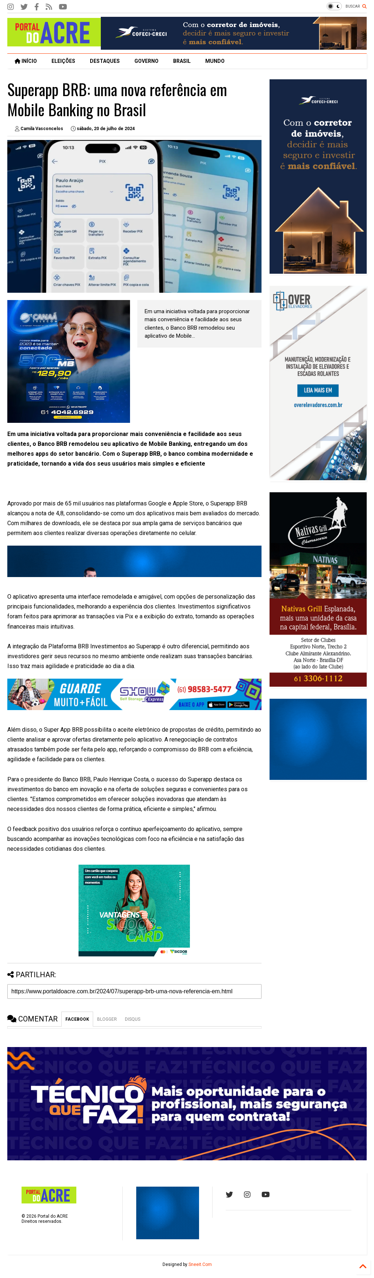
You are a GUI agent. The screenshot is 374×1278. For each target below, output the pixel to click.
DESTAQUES (105, 61)
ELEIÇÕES (63, 61)
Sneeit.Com (200, 1264)
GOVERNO (146, 61)
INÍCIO (26, 61)
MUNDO (215, 61)
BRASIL (182, 61)
